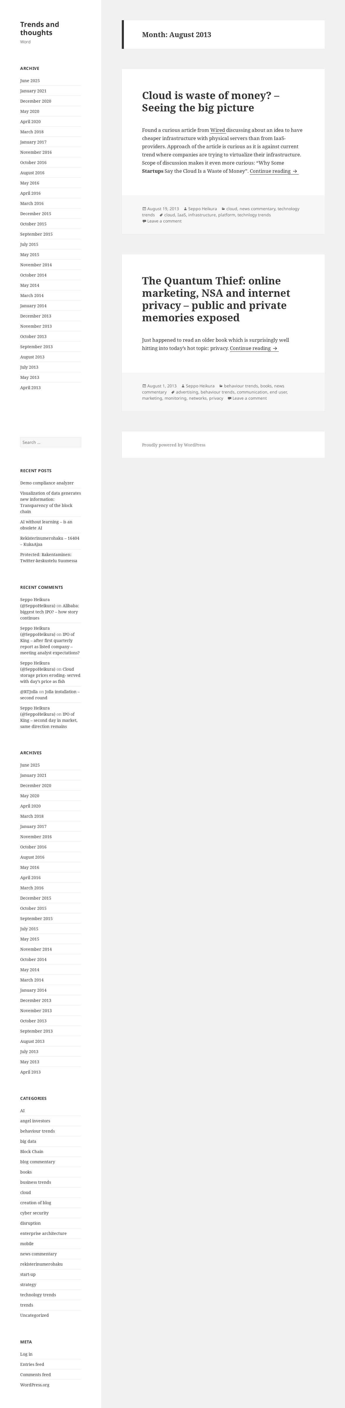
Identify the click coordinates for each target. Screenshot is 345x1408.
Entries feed (32, 1364)
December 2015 (35, 213)
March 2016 (32, 203)
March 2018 (32, 131)
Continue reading (274, 171)
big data (28, 1141)
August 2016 (32, 172)
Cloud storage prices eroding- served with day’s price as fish (50, 675)
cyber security (34, 1213)
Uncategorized (34, 1315)
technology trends (38, 1294)
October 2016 (33, 162)
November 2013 (36, 326)
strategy (28, 1284)
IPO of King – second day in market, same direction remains (49, 720)
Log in (26, 1354)
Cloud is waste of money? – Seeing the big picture (210, 101)
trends (26, 1305)
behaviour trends (37, 1131)
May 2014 (29, 285)
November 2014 (36, 265)
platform (226, 215)
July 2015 (29, 244)
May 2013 (29, 377)
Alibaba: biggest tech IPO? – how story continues (49, 612)
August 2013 (32, 357)
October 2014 (33, 275)
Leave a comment (164, 221)
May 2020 (29, 111)
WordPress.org (34, 1385)
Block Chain (31, 1151)
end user (278, 392)
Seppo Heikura (202, 208)
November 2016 (36, 152)
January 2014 (33, 305)
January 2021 (33, 91)
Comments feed (35, 1374)
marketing (152, 398)
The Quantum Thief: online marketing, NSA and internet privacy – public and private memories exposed (216, 299)
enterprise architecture (43, 1233)
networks (198, 398)
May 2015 (29, 254)
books (26, 1172)
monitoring (176, 398)
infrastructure (202, 215)
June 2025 (30, 80)
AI (22, 1110)
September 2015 (36, 234)
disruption (30, 1223)
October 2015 (33, 224)
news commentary (38, 1254)
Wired (218, 130)
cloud (25, 1192)
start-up (28, 1274)
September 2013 (36, 346)
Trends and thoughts (39, 28)
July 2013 (29, 367)
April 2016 (30, 193)
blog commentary (37, 1161)
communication (252, 392)
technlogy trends (254, 215)
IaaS (181, 215)
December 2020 (35, 101)
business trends (35, 1182)
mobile (27, 1243)
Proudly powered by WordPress (173, 445)
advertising (187, 392)
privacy (216, 398)
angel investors (35, 1121)
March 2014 (32, 295)
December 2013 (35, 316)
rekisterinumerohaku (41, 1264)
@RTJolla (29, 691)
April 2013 (30, 387)
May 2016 (29, 183)
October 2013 (33, 336)
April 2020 (30, 121)
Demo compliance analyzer (47, 483)
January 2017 (33, 142)
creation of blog (35, 1202)
